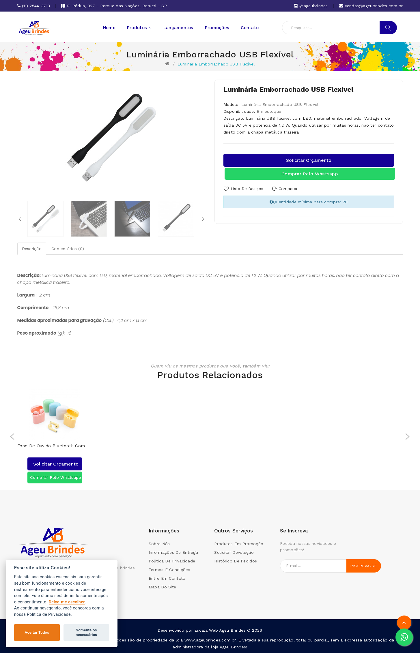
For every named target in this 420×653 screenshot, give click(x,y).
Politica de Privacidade (172, 560)
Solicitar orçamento (308, 160)
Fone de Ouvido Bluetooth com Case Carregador (54, 446)
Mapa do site (162, 586)
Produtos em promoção (238, 543)
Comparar (288, 188)
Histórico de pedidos (235, 560)
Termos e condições (169, 569)
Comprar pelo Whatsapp (309, 174)
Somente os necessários (86, 632)
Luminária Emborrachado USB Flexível (216, 64)
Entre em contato (167, 578)
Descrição (32, 248)
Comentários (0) (67, 248)
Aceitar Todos (37, 632)
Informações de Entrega (173, 552)
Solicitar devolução (233, 552)
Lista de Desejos (247, 188)
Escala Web (206, 630)
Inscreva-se (363, 565)
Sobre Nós (159, 543)
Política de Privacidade (49, 614)
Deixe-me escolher (67, 602)
